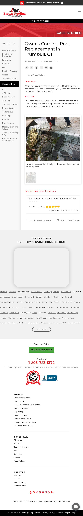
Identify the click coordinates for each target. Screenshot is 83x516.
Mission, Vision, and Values (10, 128)
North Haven (73, 323)
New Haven (5, 323)
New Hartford (68, 318)
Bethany (48, 292)
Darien (37, 302)
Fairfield (3, 307)
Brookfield (29, 297)
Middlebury (72, 313)
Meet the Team (9, 50)
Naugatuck (29, 318)
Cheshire (48, 297)
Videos (5, 75)
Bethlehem (66, 292)
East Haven (67, 302)
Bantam (12, 292)
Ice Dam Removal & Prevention (27, 405)
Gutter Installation (21, 408)
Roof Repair (19, 401)
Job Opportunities (10, 104)
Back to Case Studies (68, 220)
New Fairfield (54, 318)
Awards (5, 119)
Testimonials (7, 112)
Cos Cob (19, 302)
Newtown (53, 323)
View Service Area (41, 329)
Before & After (8, 108)
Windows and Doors (22, 419)
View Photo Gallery (35, 75)
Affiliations (6, 93)
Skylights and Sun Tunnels (25, 422)
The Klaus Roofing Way (10, 134)
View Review (33, 202)
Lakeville (52, 313)
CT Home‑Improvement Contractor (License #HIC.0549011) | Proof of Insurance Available (41, 367)
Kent (34, 313)
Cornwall (68, 297)
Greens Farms (62, 307)
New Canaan (41, 318)
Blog (4, 89)
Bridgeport (5, 297)
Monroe (11, 318)
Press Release (8, 123)
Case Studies (8, 84)
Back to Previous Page (38, 220)
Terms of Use (61, 513)
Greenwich (74, 307)
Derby (45, 302)
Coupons (6, 101)
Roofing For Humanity (7, 55)
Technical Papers (9, 79)
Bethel (56, 292)
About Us (8, 43)
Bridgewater (17, 297)
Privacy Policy (48, 513)
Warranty (6, 116)
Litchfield (61, 313)
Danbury (29, 302)
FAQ (4, 67)
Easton (77, 302)
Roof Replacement (22, 398)
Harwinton (14, 313)
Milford (3, 318)
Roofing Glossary (9, 71)
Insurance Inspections (23, 426)
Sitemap (72, 513)
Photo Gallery (8, 97)
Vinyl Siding (18, 412)
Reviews (5, 64)
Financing (6, 60)
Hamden (4, 313)
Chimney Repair (20, 415)
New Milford (17, 323)
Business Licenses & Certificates (10, 140)
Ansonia (3, 292)
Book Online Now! (41, 350)
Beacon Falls (36, 292)
